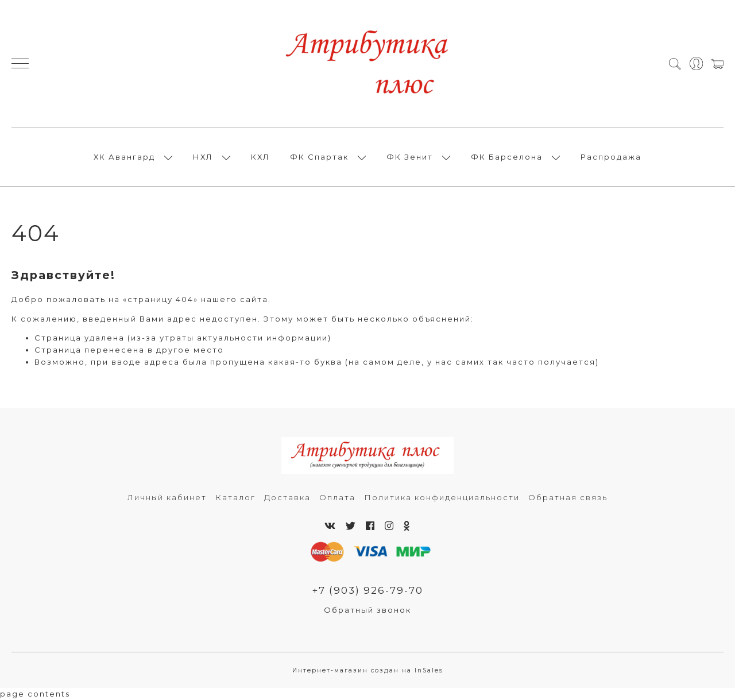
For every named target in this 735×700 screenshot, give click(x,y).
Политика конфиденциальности (442, 497)
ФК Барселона (507, 156)
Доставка (287, 497)
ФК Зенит (409, 156)
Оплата (337, 497)
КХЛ (260, 156)
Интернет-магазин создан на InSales (367, 670)
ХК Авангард (124, 156)
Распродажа (611, 156)
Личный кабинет (167, 497)
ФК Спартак (319, 156)
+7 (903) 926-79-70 (367, 590)
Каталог (235, 497)
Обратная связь (568, 497)
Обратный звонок (367, 609)
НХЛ (203, 156)
